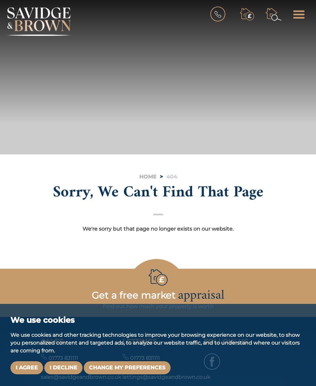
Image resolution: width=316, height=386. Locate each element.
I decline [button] (63, 368)
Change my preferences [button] (127, 368)
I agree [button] (27, 368)
